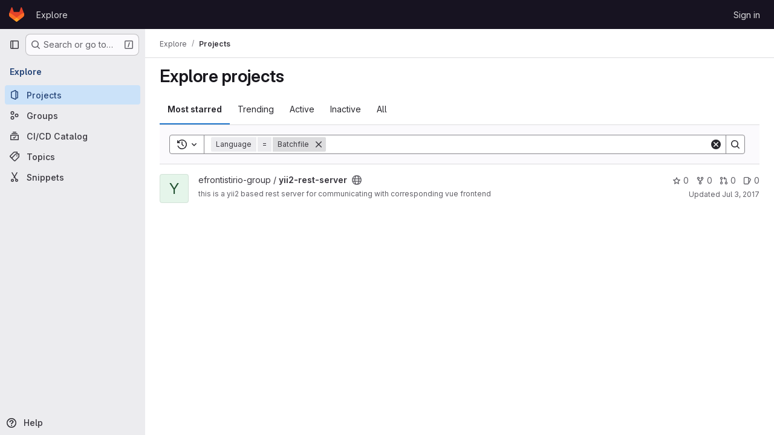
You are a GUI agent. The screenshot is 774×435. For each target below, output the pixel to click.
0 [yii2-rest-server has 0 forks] (704, 180)
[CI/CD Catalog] (72, 136)
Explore (52, 15)
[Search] (517, 144)
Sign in (746, 15)
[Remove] (318, 144)
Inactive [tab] (345, 109)
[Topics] (72, 156)
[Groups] (72, 115)
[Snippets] (72, 177)
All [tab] (382, 109)
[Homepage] (17, 14)
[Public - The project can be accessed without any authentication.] (357, 180)
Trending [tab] (256, 109)
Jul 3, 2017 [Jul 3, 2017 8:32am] (740, 194)
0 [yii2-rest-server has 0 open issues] (751, 180)
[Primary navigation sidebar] (14, 44)
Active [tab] (302, 109)
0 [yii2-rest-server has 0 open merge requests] (728, 180)
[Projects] (72, 95)
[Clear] (716, 144)
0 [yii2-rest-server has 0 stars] (680, 180)
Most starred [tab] (194, 109)
